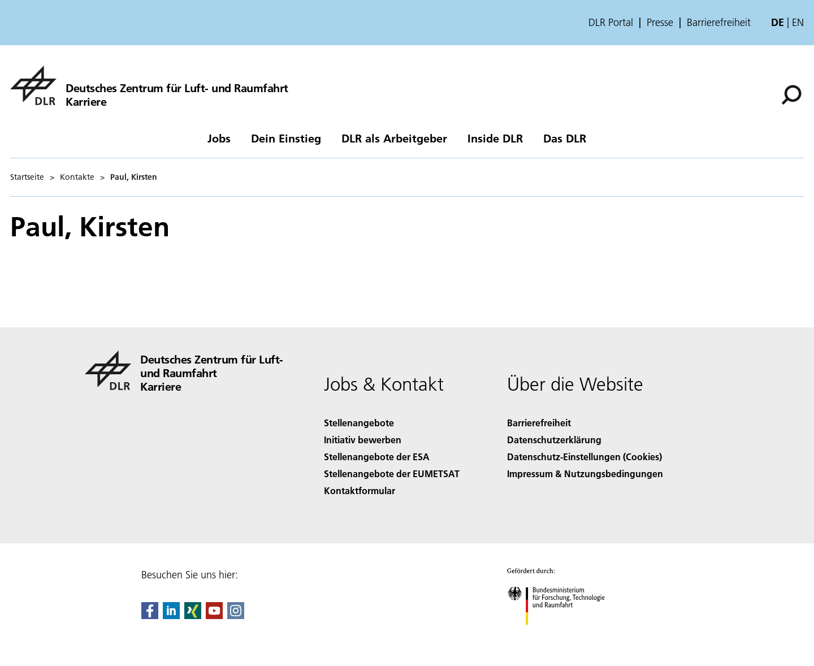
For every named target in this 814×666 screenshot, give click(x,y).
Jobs (219, 138)
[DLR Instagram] (235, 615)
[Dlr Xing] (192, 615)
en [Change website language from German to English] (798, 22)
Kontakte (77, 177)
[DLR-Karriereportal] (149, 85)
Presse (660, 22)
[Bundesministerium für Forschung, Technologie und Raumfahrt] (562, 634)
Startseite (27, 177)
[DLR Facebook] (149, 615)
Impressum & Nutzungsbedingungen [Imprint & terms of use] (585, 473)
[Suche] (791, 95)
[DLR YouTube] (214, 615)
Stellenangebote (359, 423)
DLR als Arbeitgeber (394, 138)
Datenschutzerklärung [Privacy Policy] (554, 440)
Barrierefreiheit (719, 22)
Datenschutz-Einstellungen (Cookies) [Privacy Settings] (584, 456)
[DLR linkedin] (171, 615)
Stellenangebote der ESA (377, 456)
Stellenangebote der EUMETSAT (392, 473)
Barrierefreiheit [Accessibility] (539, 423)
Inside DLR (495, 138)
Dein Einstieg (286, 138)
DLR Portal (610, 22)
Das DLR (564, 138)
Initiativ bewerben (362, 440)
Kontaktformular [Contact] (359, 490)
